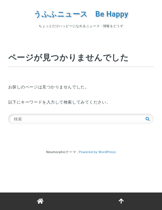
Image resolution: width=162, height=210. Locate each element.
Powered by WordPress (97, 152)
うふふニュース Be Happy (81, 14)
